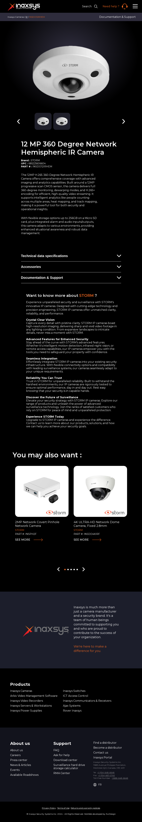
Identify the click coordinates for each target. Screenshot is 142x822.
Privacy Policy (49, 808)
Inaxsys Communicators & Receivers (87, 700)
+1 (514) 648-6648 (106, 772)
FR (97, 784)
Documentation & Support (117, 17)
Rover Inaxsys (72, 710)
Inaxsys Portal (102, 757)
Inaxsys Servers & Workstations (31, 705)
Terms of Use (63, 808)
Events (15, 770)
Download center (65, 760)
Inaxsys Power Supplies (26, 710)
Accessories (31, 267)
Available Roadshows (24, 774)
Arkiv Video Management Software (34, 695)
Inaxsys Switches (74, 691)
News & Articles (20, 765)
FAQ (56, 750)
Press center (18, 760)
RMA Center (61, 773)
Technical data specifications (44, 256)
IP (27, 17)
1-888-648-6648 (120, 778)
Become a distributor (107, 747)
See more (22, 539)
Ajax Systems (71, 705)
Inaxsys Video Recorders (26, 700)
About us (16, 750)
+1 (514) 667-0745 (106, 775)
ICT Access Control (75, 695)
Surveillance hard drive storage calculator (69, 766)
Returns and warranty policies (85, 808)
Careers (15, 755)
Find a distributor (105, 742)
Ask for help (61, 755)
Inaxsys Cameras (21, 691)
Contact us (100, 752)
